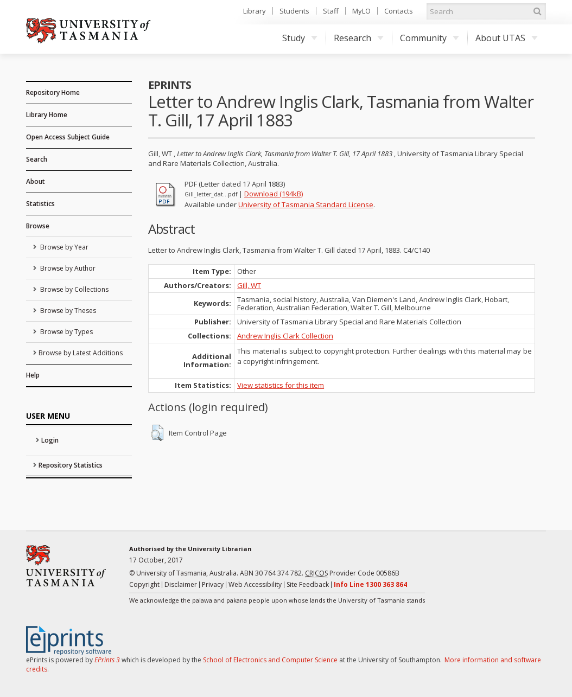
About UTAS (506, 38)
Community (429, 38)
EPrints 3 (107, 659)
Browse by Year (63, 247)
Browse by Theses (67, 310)
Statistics (40, 203)
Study (299, 38)
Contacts (398, 11)
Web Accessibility (255, 584)
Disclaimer (180, 584)
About (35, 181)
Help (33, 375)
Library (254, 11)
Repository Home (53, 92)
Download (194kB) (273, 194)
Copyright (144, 584)
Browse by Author (67, 268)
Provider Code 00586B (352, 573)
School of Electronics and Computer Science (270, 659)
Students (294, 11)
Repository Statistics (71, 465)
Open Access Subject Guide (68, 137)
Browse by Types (66, 331)
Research (359, 38)
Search (36, 159)
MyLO (361, 11)
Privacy (213, 584)
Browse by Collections (74, 289)
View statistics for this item (280, 385)
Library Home (46, 114)
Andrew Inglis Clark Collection (285, 336)
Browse (37, 226)
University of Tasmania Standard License (305, 204)
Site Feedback (308, 584)
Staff (331, 11)
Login (50, 440)
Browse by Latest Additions (81, 352)
